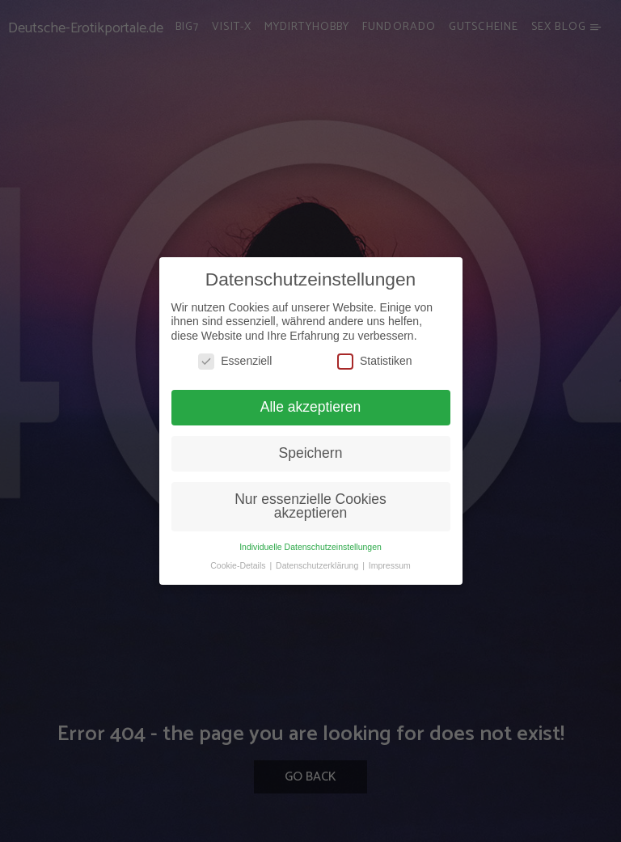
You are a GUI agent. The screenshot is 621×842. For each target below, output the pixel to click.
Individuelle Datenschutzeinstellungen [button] (310, 547)
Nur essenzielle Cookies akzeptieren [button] (310, 506)
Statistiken (374, 361)
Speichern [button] (311, 453)
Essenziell (235, 361)
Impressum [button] (390, 565)
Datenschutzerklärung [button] (318, 565)
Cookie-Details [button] (239, 565)
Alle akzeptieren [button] (310, 407)
